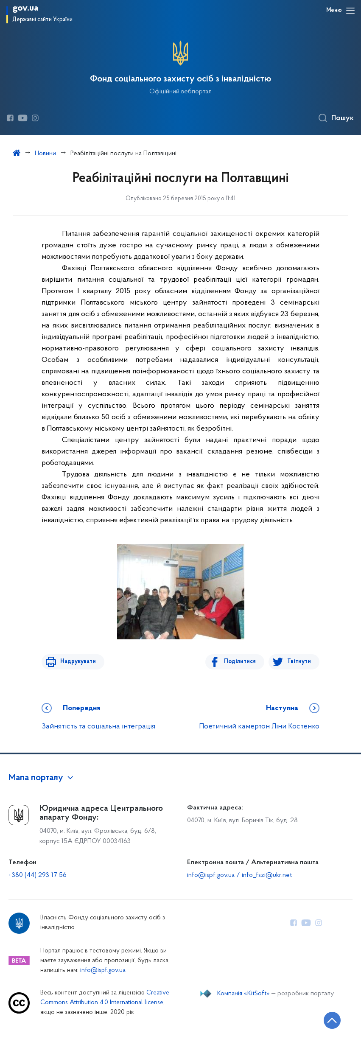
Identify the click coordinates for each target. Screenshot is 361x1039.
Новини (45, 153)
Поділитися (241, 661)
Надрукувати (76, 661)
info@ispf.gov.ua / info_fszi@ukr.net (239, 875)
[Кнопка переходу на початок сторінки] (329, 1019)
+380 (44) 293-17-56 (37, 875)
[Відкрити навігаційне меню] (350, 10)
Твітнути (299, 661)
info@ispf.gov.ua (103, 970)
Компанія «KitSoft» (243, 993)
